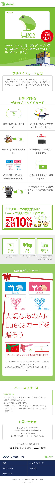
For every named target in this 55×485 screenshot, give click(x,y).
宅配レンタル (7, 468)
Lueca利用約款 (40, 448)
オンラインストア (37, 463)
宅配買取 (33, 468)
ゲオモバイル (7, 474)
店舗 (4, 463)
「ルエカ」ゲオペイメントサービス (7, 4)
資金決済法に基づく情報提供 (20, 448)
